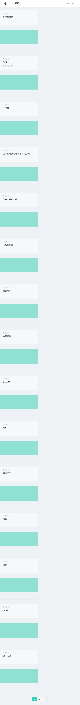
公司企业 (70, 3)
